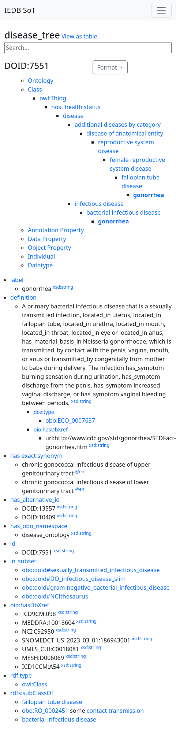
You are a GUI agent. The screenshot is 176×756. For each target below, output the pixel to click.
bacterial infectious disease (123, 212)
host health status (76, 107)
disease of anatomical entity (124, 133)
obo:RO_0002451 (45, 711)
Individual (41, 256)
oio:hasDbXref (51, 429)
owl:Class (34, 684)
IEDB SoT (19, 10)
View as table (79, 36)
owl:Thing (53, 98)
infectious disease (99, 204)
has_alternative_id (35, 500)
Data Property (47, 239)
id (12, 544)
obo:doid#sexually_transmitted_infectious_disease (91, 570)
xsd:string (63, 287)
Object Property (49, 248)
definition (23, 297)
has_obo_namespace (38, 526)
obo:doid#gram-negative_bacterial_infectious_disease (95, 587)
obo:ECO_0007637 (70, 420)
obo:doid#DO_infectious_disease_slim (74, 579)
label (16, 280)
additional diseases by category (118, 125)
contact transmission (115, 711)
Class (35, 89)
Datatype (40, 265)
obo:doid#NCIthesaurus (55, 596)
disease (73, 116)
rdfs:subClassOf (31, 693)
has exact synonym (36, 456)
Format (108, 67)
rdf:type (21, 675)
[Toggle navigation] (161, 10)
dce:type (44, 411)
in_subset (23, 561)
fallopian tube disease (52, 702)
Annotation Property (56, 230)
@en (79, 471)
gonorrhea (148, 195)
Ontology (40, 81)
